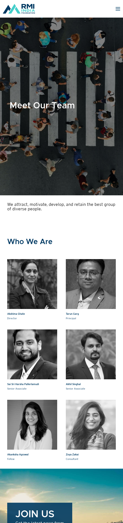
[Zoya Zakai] (91, 430)
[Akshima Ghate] (32, 290)
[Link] (19, 9)
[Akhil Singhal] (91, 360)
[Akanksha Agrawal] (32, 430)
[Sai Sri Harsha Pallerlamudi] (32, 360)
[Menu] (118, 9)
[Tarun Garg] (91, 290)
